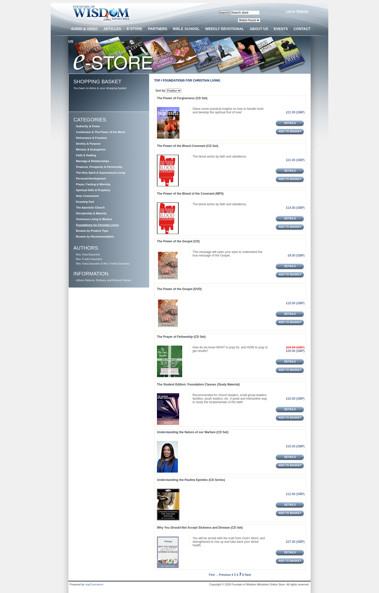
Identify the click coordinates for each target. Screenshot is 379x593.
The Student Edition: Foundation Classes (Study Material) (198, 384)
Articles (112, 29)
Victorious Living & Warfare (94, 219)
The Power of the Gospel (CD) (178, 241)
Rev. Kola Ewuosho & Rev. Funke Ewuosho (102, 263)
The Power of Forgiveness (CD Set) (182, 98)
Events (281, 29)
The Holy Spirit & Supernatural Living (100, 172)
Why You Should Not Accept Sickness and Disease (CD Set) (200, 527)
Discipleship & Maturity (91, 213)
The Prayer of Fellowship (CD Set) (181, 337)
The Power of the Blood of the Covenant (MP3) (190, 193)
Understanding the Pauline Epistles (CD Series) (191, 480)
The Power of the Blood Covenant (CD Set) (187, 146)
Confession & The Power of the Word (100, 132)
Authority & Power (88, 126)
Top (157, 80)
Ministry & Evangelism (90, 149)
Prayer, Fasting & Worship (93, 184)
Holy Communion (87, 195)
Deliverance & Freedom (91, 137)
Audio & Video (84, 29)
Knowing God (85, 201)
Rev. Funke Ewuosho (89, 259)
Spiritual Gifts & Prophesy (93, 190)
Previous (225, 575)
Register (302, 11)
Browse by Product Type (92, 230)
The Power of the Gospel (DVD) (179, 289)
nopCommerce (94, 584)
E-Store (134, 29)
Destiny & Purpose (88, 143)
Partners (157, 29)
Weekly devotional (224, 29)
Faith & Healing (86, 155)
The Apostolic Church (90, 207)
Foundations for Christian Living (97, 224)
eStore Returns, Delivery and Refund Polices (103, 280)
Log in (290, 11)
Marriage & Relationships (92, 161)
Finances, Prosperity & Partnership (99, 166)
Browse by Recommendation (95, 236)
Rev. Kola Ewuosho (88, 254)
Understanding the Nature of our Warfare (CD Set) (192, 432)
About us (259, 29)
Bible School (186, 29)
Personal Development (91, 178)
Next (248, 575)
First (212, 575)
